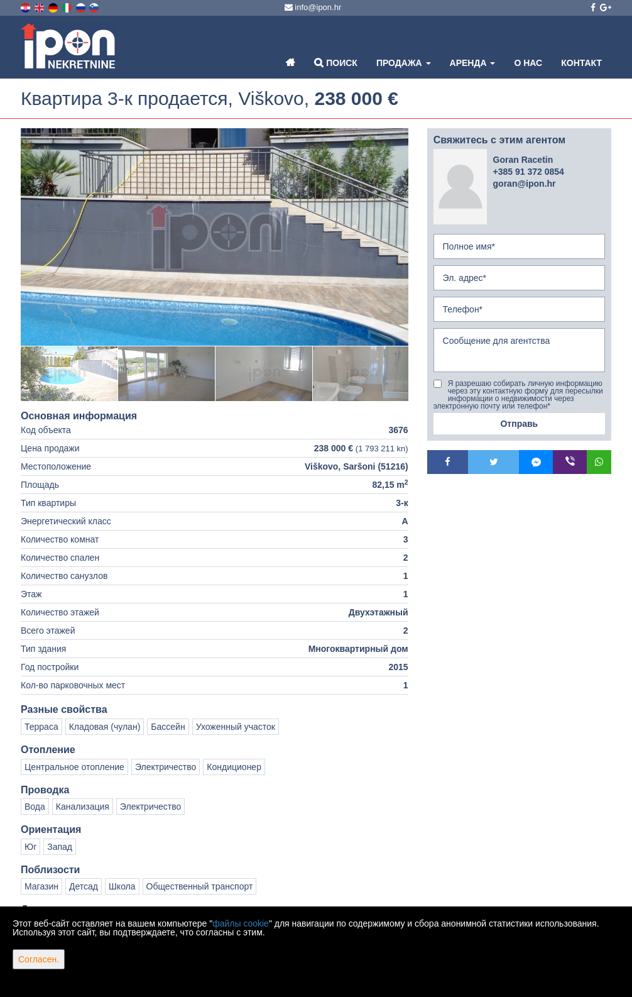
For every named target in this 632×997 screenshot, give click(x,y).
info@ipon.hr (313, 7)
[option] (69, 373)
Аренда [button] (473, 63)
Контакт (581, 63)
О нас (528, 63)
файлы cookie (240, 923)
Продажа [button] (403, 63)
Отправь (519, 424)
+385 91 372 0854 (528, 172)
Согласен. (38, 959)
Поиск (335, 62)
